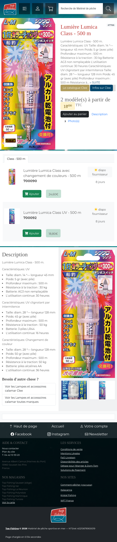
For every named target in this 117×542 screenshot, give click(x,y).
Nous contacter (10, 448)
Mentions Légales (70, 453)
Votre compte (94, 426)
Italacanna (66, 490)
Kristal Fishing (68, 495)
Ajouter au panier (75, 114)
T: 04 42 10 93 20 (11, 455)
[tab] (16, 159)
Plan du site (8, 451)
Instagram (58, 434)
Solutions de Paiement (73, 470)
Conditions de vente (72, 449)
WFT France (67, 500)
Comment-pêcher (76, 485)
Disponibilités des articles (74, 461)
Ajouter (32, 194)
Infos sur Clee (101, 88)
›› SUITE (94, 82)
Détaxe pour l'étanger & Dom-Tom (79, 465)
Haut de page (23, 426)
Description (100, 114)
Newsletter (96, 434)
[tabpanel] (58, 202)
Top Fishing (12, 528)
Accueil (58, 426)
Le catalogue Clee (75, 88)
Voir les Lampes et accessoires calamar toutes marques (25, 399)
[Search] (80, 8)
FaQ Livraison (68, 457)
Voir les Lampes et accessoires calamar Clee (25, 388)
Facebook (21, 434)
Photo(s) (71, 121)
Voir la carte (8, 502)
